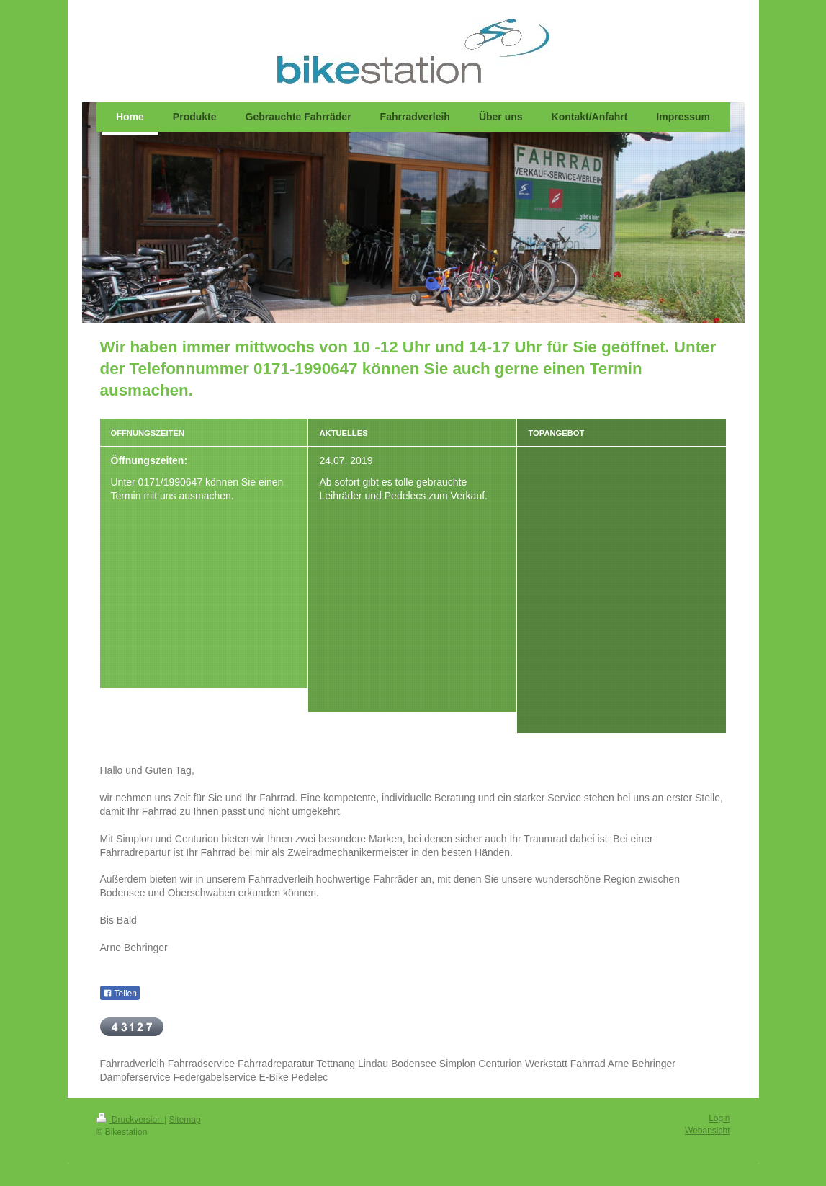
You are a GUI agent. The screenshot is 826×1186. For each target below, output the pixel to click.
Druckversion (130, 1120)
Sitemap (185, 1120)
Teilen (120, 994)
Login (719, 1118)
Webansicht (707, 1130)
